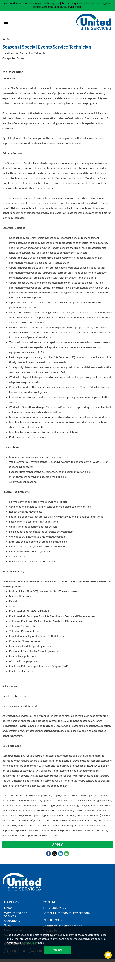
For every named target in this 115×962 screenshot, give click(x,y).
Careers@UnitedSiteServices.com (66, 913)
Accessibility (51, 935)
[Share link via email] (67, 853)
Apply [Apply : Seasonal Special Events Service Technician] (57, 845)
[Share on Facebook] (49, 853)
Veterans (10, 935)
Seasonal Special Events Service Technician (46, 47)
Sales (7, 925)
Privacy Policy (53, 930)
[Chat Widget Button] (108, 955)
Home (8, 908)
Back (7, 39)
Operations (12, 920)
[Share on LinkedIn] (61, 853)
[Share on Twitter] (55, 853)
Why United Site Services (15, 914)
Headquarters (14, 930)
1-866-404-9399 (54, 908)
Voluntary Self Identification (62, 926)
